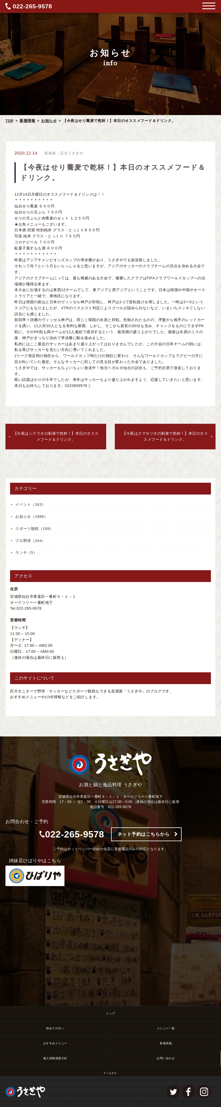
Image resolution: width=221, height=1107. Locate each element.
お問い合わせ (166, 1058)
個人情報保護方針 (55, 1058)
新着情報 (27, 121)
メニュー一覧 (166, 1028)
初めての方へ (55, 1028)
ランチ (26, 552)
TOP (9, 121)
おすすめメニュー (55, 1043)
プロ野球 (30, 541)
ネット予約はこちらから (143, 834)
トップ (110, 1013)
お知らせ (49, 121)
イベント (30, 504)
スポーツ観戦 (34, 528)
